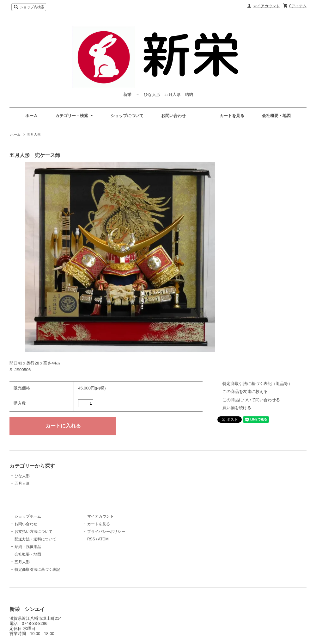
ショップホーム (28, 516)
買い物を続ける (236, 407)
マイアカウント (266, 6)
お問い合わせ (173, 115)
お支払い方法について (33, 531)
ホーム (31, 115)
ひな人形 (22, 476)
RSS (91, 539)
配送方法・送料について (35, 539)
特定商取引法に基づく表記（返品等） (257, 383)
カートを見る (232, 115)
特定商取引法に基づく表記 (37, 569)
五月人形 (34, 134)
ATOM (103, 539)
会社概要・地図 (276, 115)
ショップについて (127, 115)
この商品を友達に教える (245, 391)
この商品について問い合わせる (251, 399)
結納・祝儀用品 (28, 547)
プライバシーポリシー (106, 531)
